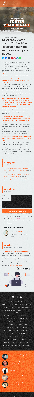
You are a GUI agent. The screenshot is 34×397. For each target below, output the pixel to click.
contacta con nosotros (16, 265)
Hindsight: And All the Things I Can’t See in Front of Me (16, 304)
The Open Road (26, 339)
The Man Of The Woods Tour (22, 345)
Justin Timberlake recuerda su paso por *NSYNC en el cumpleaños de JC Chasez (17, 175)
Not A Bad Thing (20, 330)
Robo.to (28, 330)
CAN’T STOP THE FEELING (20, 318)
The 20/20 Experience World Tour (11, 339)
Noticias (16, 37)
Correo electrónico (6, 199)
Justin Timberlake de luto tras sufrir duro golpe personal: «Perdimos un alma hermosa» (16, 179)
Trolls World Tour (19, 301)
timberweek (18, 342)
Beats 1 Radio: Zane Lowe (22, 315)
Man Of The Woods (8, 345)
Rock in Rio (10, 333)
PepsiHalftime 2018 (9, 315)
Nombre (4, 195)
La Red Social (9, 327)
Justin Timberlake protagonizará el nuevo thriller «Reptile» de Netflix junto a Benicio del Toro (17, 169)
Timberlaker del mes (8, 342)
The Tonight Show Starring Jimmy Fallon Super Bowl (16, 307)
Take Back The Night (20, 333)
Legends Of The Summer (20, 327)
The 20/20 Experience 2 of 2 (16, 336)
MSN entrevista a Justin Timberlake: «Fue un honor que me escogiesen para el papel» (16, 47)
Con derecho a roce (14, 321)
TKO (24, 342)
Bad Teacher (9, 318)
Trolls (28, 342)
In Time (22, 321)
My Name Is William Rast (8, 330)
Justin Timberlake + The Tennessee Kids (16, 324)
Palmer (11, 301)
